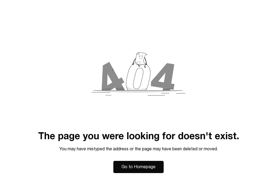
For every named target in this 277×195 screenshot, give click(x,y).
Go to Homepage (138, 167)
